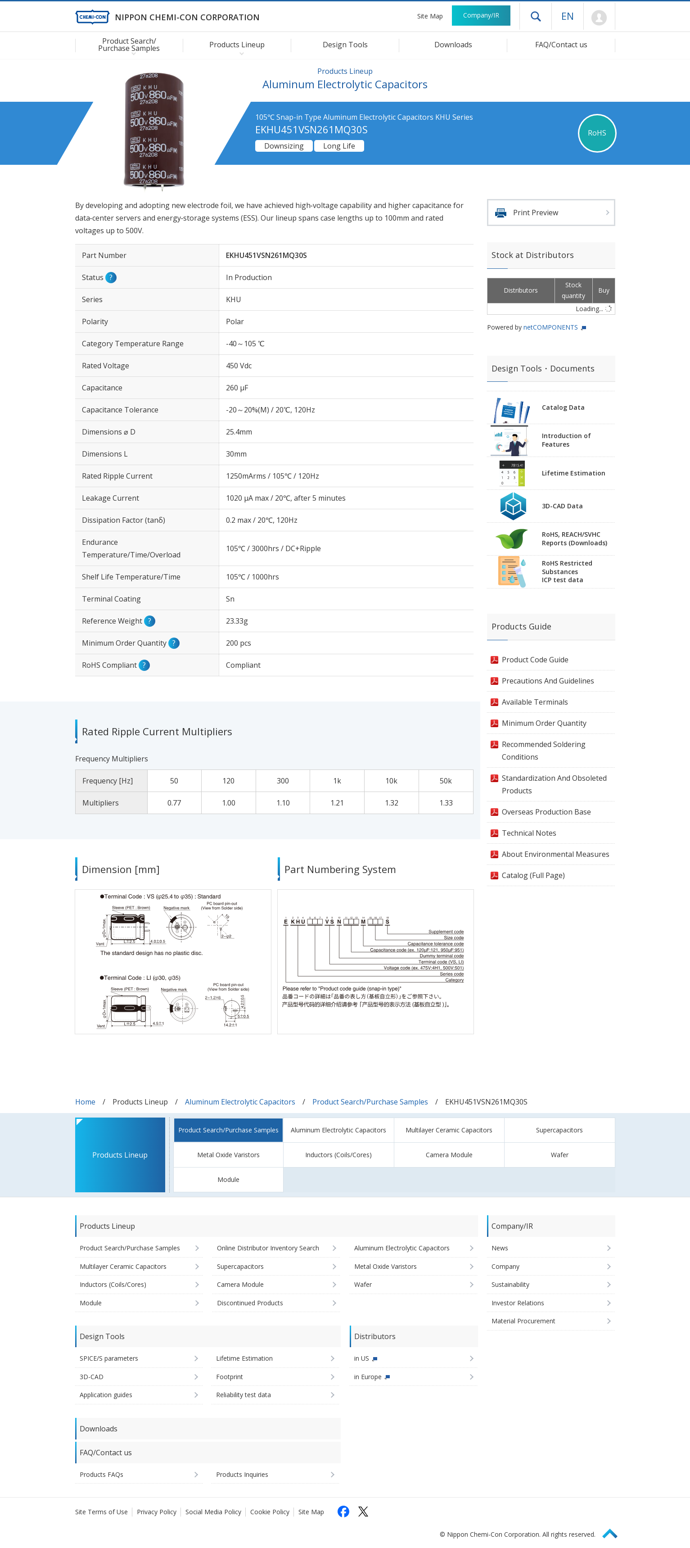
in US (361, 1358)
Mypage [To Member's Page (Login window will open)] (599, 18)
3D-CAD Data (562, 506)
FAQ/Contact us (561, 45)
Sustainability (510, 1284)
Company (505, 1266)
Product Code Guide (535, 660)
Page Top (614, 1532)
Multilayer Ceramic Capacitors (449, 1130)
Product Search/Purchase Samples (370, 1102)
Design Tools (345, 45)
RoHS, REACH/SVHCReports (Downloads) (574, 538)
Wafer (559, 1154)
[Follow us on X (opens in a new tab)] (363, 1511)
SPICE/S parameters (109, 1358)
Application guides (106, 1394)
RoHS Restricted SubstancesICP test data (567, 571)
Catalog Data (563, 407)
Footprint (229, 1376)
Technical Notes (529, 833)
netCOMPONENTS (550, 327)
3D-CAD (92, 1376)
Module (228, 1179)
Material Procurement (523, 1321)
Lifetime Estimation (573, 473)
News (500, 1248)
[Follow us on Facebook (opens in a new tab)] (343, 1511)
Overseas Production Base (546, 812)
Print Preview (535, 212)
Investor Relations (518, 1303)
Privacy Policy (156, 1511)
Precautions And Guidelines (548, 681)
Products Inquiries (242, 1474)
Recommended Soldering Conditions (544, 750)
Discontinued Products (250, 1303)
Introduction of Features (566, 439)
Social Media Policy (213, 1511)
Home (85, 1102)
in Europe (368, 1376)
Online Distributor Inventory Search (268, 1248)
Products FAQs (101, 1474)
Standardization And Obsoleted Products (554, 784)
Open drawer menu (535, 16)
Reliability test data (243, 1394)
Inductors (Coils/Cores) (338, 1154)
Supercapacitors (559, 1130)
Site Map (430, 16)
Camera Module (449, 1154)
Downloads (453, 45)
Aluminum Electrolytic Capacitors (240, 1102)
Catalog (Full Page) (533, 875)
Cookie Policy (269, 1511)
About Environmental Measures (555, 854)
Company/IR (481, 15)
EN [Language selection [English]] (567, 16)
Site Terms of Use (101, 1511)
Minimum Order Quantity (544, 723)
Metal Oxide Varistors (228, 1154)
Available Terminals (535, 702)
